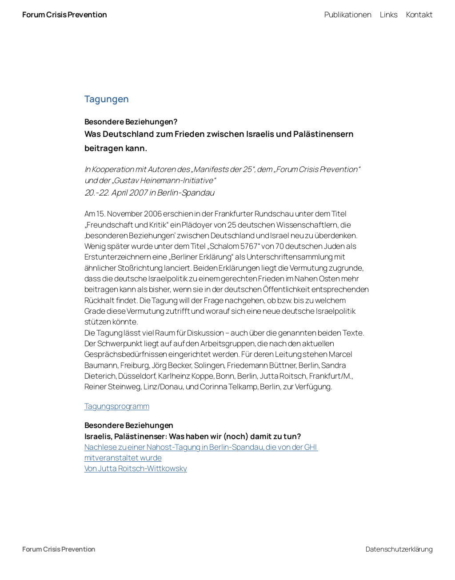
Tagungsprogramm (117, 405)
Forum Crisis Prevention (64, 14)
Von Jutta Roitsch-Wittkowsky (135, 468)
